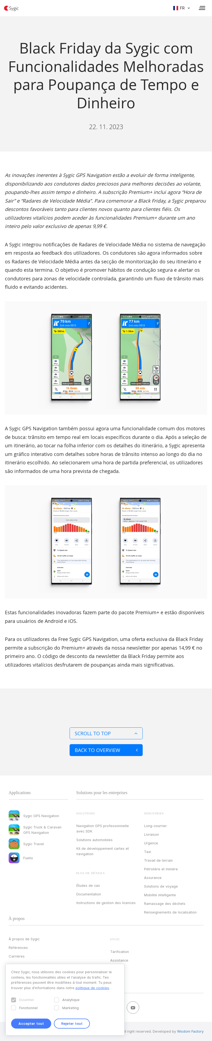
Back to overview (106, 750)
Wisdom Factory (190, 1031)
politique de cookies (92, 988)
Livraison (151, 834)
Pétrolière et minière (161, 869)
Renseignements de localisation (170, 912)
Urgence (151, 843)
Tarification (119, 951)
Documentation (88, 894)
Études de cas (88, 885)
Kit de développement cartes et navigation (102, 851)
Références (18, 947)
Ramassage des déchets (164, 903)
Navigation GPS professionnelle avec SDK (102, 828)
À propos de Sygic (24, 939)
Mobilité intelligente (160, 895)
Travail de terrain (158, 860)
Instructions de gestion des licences (106, 903)
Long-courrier (155, 826)
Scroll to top (106, 733)
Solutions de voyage (161, 886)
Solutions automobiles (94, 840)
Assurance (153, 877)
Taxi (147, 851)
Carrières (17, 956)
